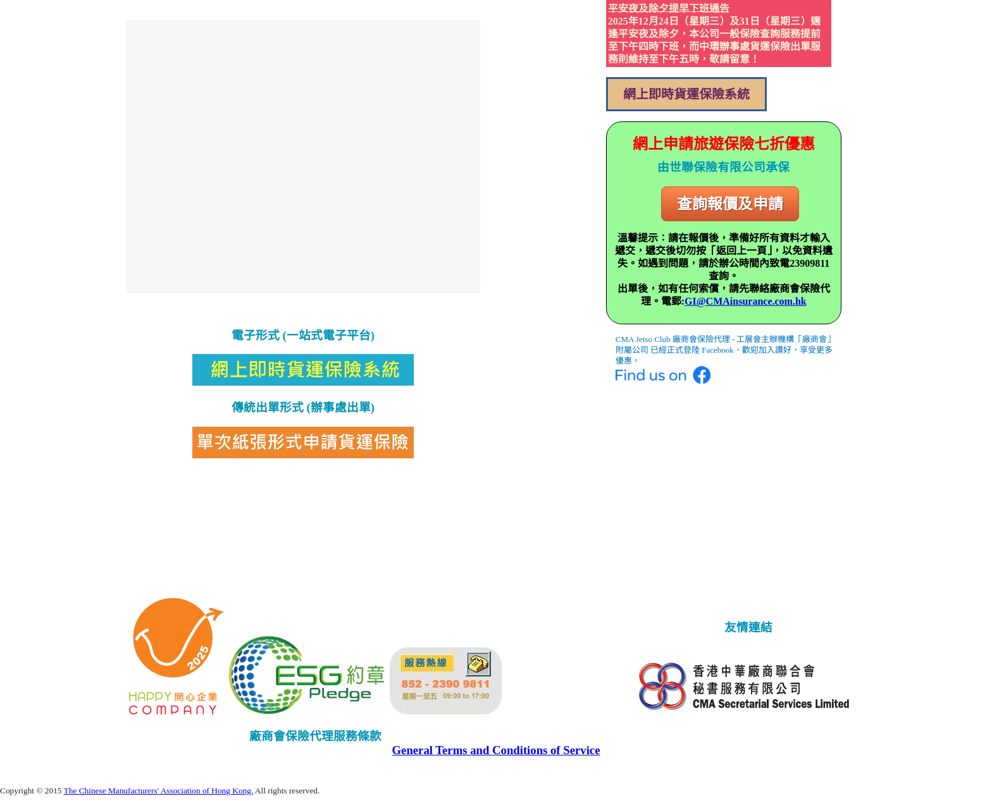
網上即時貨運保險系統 (686, 94)
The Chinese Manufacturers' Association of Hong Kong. (159, 790)
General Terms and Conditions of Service (496, 750)
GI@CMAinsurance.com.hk (746, 301)
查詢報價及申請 (730, 203)
